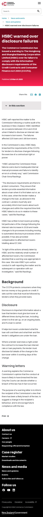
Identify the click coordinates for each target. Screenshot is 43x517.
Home (4, 18)
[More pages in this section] (21, 106)
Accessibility (31, 502)
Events (5, 475)
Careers (7, 438)
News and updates (13, 22)
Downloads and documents (14, 460)
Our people (7, 442)
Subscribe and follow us (12, 478)
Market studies (8, 456)
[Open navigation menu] (39, 3)
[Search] (21, 11)
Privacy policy (7, 502)
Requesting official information (16, 446)
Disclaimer (18, 502)
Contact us (7, 434)
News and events (18, 18)
